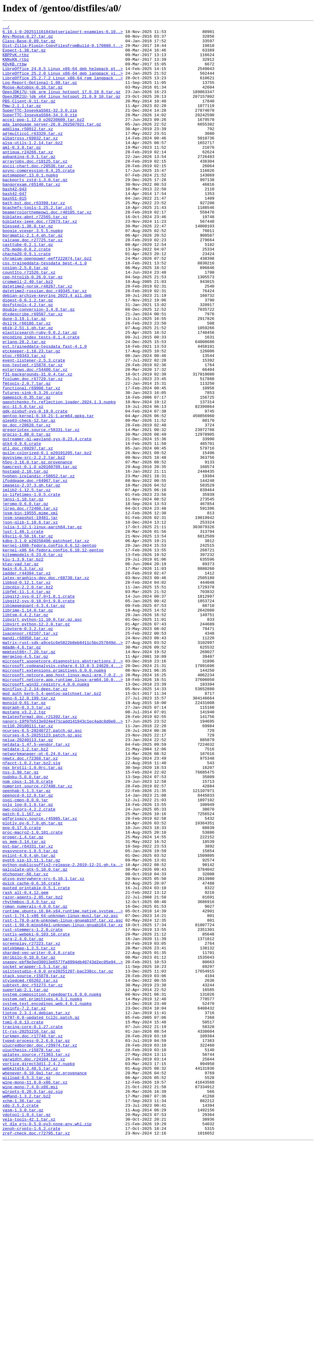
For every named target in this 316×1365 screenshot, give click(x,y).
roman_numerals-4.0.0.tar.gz (35, 1083)
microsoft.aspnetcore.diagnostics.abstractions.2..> (62, 788)
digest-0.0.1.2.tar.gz (27, 355)
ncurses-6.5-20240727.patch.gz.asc (42, 872)
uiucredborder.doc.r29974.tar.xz (39, 1249)
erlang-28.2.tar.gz (24, 405)
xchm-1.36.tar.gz (21, 1316)
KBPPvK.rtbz (15, 61)
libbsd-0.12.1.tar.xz (26, 694)
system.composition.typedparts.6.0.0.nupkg (51, 1188)
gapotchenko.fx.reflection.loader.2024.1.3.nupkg (59, 477)
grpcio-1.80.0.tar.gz (26, 516)
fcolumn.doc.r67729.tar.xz (32, 450)
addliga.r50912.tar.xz (27, 150)
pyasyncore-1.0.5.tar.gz (30, 1016)
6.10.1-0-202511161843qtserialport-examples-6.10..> (62, 33)
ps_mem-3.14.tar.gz (24, 1005)
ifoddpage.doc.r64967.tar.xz (35, 572)
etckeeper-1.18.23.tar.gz (31, 416)
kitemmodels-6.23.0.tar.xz (32, 661)
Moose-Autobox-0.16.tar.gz (32, 100)
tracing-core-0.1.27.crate (32, 1227)
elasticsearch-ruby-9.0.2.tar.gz (39, 394)
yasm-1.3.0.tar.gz (23, 1327)
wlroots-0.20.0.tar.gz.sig (32, 1305)
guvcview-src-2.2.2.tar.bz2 (33, 544)
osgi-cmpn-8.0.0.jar (25, 955)
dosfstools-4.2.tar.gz (27, 361)
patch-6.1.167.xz (21, 972)
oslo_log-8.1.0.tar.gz (27, 961)
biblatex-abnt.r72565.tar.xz (35, 255)
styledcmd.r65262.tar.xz (30, 1172)
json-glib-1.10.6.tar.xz (30, 622)
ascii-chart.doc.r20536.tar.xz (37, 194)
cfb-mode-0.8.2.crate (26, 294)
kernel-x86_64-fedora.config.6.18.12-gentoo (53, 655)
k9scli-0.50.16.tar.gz (27, 638)
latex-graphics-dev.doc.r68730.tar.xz (45, 688)
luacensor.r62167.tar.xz (30, 755)
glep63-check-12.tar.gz (29, 500)
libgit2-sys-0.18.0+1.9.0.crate (38, 716)
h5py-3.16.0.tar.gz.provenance (37, 550)
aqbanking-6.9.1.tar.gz (29, 183)
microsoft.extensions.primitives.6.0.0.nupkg (54, 800)
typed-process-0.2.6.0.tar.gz (36, 1244)
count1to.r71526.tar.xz (29, 322)
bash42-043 (14, 222)
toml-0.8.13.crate (23, 1222)
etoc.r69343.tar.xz (24, 422)
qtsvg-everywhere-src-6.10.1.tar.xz (43, 1049)
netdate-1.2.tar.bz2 (25, 894)
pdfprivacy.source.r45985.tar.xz (39, 977)
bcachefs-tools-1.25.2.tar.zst (37, 244)
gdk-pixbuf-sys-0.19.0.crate (35, 489)
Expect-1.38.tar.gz (24, 55)
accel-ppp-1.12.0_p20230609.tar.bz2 (43, 139)
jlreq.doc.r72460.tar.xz (30, 605)
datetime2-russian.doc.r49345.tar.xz (44, 344)
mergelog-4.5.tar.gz (25, 783)
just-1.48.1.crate (23, 633)
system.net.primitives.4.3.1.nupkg (42, 1194)
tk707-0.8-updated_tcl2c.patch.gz (41, 1216)
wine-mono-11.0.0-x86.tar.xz (35, 1294)
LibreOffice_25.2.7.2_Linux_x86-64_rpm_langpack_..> (62, 89)
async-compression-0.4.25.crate (38, 200)
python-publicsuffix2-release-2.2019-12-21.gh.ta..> (62, 1033)
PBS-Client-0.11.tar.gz (29, 116)
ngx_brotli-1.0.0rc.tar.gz (32, 916)
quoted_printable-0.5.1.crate (36, 1061)
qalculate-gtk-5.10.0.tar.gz (35, 1038)
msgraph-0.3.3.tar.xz (26, 844)
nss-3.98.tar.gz (20, 922)
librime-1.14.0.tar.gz (27, 727)
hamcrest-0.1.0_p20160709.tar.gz (39, 555)
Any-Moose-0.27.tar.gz (27, 39)
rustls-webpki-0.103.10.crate (36, 1116)
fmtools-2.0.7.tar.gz (26, 455)
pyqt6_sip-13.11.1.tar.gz (31, 1027)
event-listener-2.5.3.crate (33, 427)
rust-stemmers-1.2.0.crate (32, 1111)
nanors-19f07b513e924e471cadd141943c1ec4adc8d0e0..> (62, 861)
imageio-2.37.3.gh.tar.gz (31, 577)
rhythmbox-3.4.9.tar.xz (29, 1077)
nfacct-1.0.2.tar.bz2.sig (31, 911)
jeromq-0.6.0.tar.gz (25, 600)
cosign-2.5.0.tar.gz (25, 316)
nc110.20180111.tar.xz (27, 866)
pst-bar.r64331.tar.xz (27, 1011)
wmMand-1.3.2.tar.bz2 (26, 1310)
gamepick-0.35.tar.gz (26, 472)
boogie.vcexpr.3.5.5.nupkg (32, 272)
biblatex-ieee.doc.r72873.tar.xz (39, 261)
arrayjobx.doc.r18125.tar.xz (35, 189)
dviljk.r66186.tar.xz (26, 383)
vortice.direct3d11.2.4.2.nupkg (38, 1272)
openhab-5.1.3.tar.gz (26, 944)
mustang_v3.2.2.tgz (24, 850)
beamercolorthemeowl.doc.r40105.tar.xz (47, 250)
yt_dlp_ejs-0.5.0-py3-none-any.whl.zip (47, 1344)
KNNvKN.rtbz (15, 66)
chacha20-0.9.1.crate (26, 300)
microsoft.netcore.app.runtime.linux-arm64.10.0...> (62, 811)
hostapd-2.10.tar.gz (25, 561)
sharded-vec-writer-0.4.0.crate (38, 1138)
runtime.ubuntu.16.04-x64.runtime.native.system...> (62, 1088)
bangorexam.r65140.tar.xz (31, 216)
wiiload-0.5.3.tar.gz (26, 1288)
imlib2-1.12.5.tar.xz (26, 583)
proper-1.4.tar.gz (23, 999)
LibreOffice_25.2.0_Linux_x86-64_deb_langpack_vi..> (62, 83)
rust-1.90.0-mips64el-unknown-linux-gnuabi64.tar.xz (62, 1105)
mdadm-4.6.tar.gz (21, 772)
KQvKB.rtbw (14, 72)
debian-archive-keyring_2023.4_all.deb (47, 350)
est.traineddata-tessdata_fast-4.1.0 (44, 411)
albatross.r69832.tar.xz (30, 161)
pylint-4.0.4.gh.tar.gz (29, 1022)
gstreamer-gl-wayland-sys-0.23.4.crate (47, 522)
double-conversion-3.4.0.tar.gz (38, 366)
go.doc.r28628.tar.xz (26, 505)
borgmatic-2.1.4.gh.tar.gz (32, 277)
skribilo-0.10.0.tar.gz (29, 1144)
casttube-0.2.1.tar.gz (27, 289)
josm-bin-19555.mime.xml (30, 611)
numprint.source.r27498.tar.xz (37, 938)
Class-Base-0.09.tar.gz (29, 44)
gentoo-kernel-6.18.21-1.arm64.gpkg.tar (48, 494)
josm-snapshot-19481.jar (30, 616)
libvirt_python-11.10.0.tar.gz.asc (42, 738)
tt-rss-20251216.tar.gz (29, 1233)
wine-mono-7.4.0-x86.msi (30, 1299)
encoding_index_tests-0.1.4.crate (41, 400)
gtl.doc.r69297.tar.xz (27, 533)
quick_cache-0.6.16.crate (31, 1055)
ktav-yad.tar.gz (20, 672)
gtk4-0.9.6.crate (21, 527)
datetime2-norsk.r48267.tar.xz (37, 339)
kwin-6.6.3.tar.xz (23, 677)
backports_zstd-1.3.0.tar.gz (35, 211)
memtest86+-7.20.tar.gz (29, 777)
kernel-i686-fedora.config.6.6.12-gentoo (49, 650)
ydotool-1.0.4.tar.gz (26, 1333)
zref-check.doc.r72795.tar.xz (36, 1355)
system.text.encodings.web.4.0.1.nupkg (47, 1199)
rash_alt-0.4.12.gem (25, 1066)
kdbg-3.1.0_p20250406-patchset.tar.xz (45, 644)
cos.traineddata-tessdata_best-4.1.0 (44, 311)
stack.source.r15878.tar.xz (33, 1166)
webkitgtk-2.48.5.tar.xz (30, 1277)
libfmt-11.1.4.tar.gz (26, 705)
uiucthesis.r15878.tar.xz (31, 1255)
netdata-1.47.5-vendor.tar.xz (36, 888)
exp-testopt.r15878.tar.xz (32, 433)
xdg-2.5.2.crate (20, 1322)
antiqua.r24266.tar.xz (27, 177)
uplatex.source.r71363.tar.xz (36, 1260)
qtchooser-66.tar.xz (25, 1044)
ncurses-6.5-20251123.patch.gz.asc (42, 877)
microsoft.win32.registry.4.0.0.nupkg (45, 816)
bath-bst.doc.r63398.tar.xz (33, 239)
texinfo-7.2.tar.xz (24, 1205)
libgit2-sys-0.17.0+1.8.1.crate (38, 711)
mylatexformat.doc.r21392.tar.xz (39, 855)
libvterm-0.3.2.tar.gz (27, 750)
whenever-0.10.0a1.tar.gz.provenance (44, 1283)
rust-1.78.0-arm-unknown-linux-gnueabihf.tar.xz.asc (62, 1099)
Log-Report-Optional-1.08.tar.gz (39, 94)
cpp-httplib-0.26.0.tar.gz (32, 327)
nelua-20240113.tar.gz (27, 883)
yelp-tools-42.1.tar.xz (29, 1338)
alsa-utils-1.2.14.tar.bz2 (32, 166)
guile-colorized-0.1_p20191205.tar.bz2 (47, 538)
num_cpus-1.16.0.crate (27, 933)
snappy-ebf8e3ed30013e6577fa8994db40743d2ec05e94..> (62, 1149)
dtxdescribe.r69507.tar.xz (32, 372)
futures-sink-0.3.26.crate (32, 466)
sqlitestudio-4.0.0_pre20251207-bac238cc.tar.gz (57, 1161)
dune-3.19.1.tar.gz (24, 377)
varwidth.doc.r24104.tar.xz (33, 1266)
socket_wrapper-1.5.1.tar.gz (35, 1155)
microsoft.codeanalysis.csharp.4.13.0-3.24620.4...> (62, 794)
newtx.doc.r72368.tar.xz (30, 905)
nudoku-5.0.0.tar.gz (25, 927)
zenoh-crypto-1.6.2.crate (31, 1349)
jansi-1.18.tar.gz (23, 594)
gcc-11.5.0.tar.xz (23, 483)
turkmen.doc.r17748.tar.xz (32, 1238)
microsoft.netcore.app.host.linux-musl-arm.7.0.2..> (62, 805)
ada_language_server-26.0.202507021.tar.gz (51, 144)
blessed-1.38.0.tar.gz (27, 266)
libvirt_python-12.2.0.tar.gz (36, 744)
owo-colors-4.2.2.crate (29, 966)
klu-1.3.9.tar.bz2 (23, 666)
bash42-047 (14, 227)
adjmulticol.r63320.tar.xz (32, 155)
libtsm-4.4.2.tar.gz (25, 733)
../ (6, 28)
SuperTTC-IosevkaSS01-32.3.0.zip (39, 128)
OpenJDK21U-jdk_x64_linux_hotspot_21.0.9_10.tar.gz (61, 111)
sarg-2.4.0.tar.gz (23, 1122)
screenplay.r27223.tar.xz (31, 1127)
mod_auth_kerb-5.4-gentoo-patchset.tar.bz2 (51, 827)
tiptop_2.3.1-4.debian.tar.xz (36, 1211)
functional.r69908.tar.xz (31, 461)
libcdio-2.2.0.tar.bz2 (27, 700)
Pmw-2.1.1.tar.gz (21, 122)
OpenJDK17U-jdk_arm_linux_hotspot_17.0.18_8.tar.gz (61, 105)
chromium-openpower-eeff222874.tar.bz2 (47, 305)
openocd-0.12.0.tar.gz (27, 949)
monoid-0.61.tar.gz (24, 838)
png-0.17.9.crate (21, 988)
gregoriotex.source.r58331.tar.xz (41, 511)
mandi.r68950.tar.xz (25, 761)
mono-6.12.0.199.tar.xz (29, 833)
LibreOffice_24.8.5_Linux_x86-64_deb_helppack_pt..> (62, 78)
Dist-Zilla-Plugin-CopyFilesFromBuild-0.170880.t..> (62, 50)
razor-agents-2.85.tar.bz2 (32, 1072)
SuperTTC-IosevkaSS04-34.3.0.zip (39, 133)
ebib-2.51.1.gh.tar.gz (27, 389)
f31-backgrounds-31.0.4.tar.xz (37, 444)
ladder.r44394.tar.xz (26, 683)
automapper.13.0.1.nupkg (30, 205)
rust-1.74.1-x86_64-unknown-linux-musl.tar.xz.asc (60, 1094)
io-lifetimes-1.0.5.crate (31, 588)
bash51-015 (14, 233)
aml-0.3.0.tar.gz (21, 172)
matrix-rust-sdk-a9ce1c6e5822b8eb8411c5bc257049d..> (62, 766)
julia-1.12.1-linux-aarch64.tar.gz (42, 627)
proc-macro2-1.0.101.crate (32, 994)
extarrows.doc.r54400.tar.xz (35, 439)
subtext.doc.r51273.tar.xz (32, 1177)
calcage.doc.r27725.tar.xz (32, 283)
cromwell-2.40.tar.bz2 (27, 333)
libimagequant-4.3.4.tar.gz (33, 722)
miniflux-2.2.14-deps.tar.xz (35, 822)
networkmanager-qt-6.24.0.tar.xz (39, 899)
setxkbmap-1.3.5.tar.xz (29, 1133)
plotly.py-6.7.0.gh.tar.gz (32, 983)
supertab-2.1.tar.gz (25, 1183)
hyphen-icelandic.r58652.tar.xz (38, 566)
